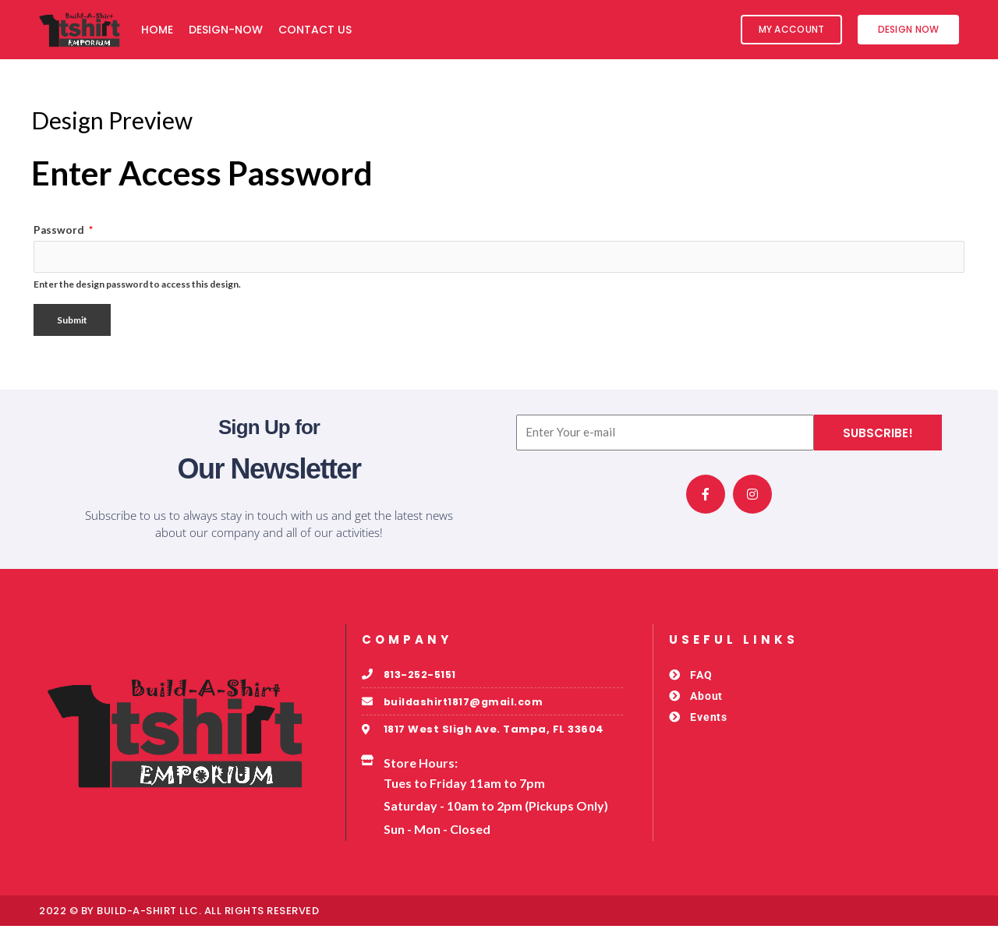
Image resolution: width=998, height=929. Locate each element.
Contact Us (315, 29)
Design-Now (226, 29)
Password (63, 230)
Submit (72, 321)
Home (157, 29)
